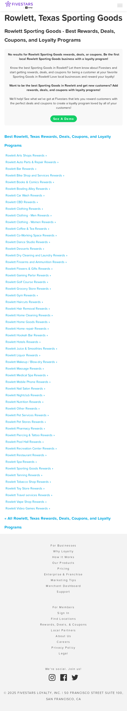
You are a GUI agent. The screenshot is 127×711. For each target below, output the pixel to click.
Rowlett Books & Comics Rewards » (30, 182)
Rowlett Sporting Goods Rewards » (29, 468)
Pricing (63, 568)
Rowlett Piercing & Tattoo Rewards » (30, 435)
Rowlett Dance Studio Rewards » (28, 242)
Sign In (63, 613)
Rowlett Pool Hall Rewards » (25, 442)
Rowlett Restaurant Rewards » (26, 455)
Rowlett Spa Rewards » (21, 461)
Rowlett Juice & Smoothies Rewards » (31, 348)
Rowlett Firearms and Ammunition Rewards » (36, 262)
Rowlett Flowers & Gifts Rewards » (29, 268)
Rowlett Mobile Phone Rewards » (28, 382)
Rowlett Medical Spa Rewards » (27, 375)
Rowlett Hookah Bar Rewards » (27, 335)
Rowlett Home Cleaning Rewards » (29, 315)
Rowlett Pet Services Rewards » (27, 415)
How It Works (63, 557)
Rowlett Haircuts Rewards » (24, 302)
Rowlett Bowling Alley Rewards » (28, 188)
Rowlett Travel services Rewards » (29, 495)
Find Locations (63, 619)
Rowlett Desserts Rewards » (25, 248)
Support (63, 592)
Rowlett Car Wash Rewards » (25, 195)
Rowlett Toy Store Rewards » (25, 488)
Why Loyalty (63, 551)
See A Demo (63, 119)
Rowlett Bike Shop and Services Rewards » (35, 175)
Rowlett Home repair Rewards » (27, 328)
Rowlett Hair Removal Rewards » (28, 308)
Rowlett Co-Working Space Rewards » (31, 235)
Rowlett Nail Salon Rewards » (25, 388)
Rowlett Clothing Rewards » (24, 208)
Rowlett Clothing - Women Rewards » (31, 222)
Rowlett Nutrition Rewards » (24, 402)
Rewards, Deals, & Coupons (63, 624)
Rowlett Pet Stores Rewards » (26, 422)
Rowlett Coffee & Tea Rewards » (27, 228)
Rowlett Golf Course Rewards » (27, 282)
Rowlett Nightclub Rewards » (25, 395)
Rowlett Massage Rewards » (25, 368)
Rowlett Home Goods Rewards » (28, 322)
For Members (63, 607)
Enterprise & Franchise (63, 574)
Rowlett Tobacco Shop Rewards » (28, 481)
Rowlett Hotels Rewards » (23, 342)
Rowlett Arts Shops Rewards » (26, 155)
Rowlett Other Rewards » (23, 408)
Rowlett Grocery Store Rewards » (28, 288)
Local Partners (63, 630)
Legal (63, 653)
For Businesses (63, 545)
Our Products (63, 563)
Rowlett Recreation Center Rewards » (31, 448)
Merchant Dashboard (63, 586)
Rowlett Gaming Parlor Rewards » (28, 275)
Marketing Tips (63, 580)
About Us (63, 636)
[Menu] (120, 5)
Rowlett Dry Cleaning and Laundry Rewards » (36, 255)
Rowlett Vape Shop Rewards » (26, 501)
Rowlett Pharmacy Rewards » (25, 428)
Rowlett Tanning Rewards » (24, 475)
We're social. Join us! (63, 669)
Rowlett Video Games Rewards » (28, 508)
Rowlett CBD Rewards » (22, 202)
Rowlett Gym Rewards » (22, 295)
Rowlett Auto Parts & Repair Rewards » (32, 162)
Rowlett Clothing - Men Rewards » (29, 215)
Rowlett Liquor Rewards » (23, 355)
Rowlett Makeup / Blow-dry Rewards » (31, 362)
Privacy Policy (63, 648)
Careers (63, 642)
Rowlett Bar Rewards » (21, 168)
